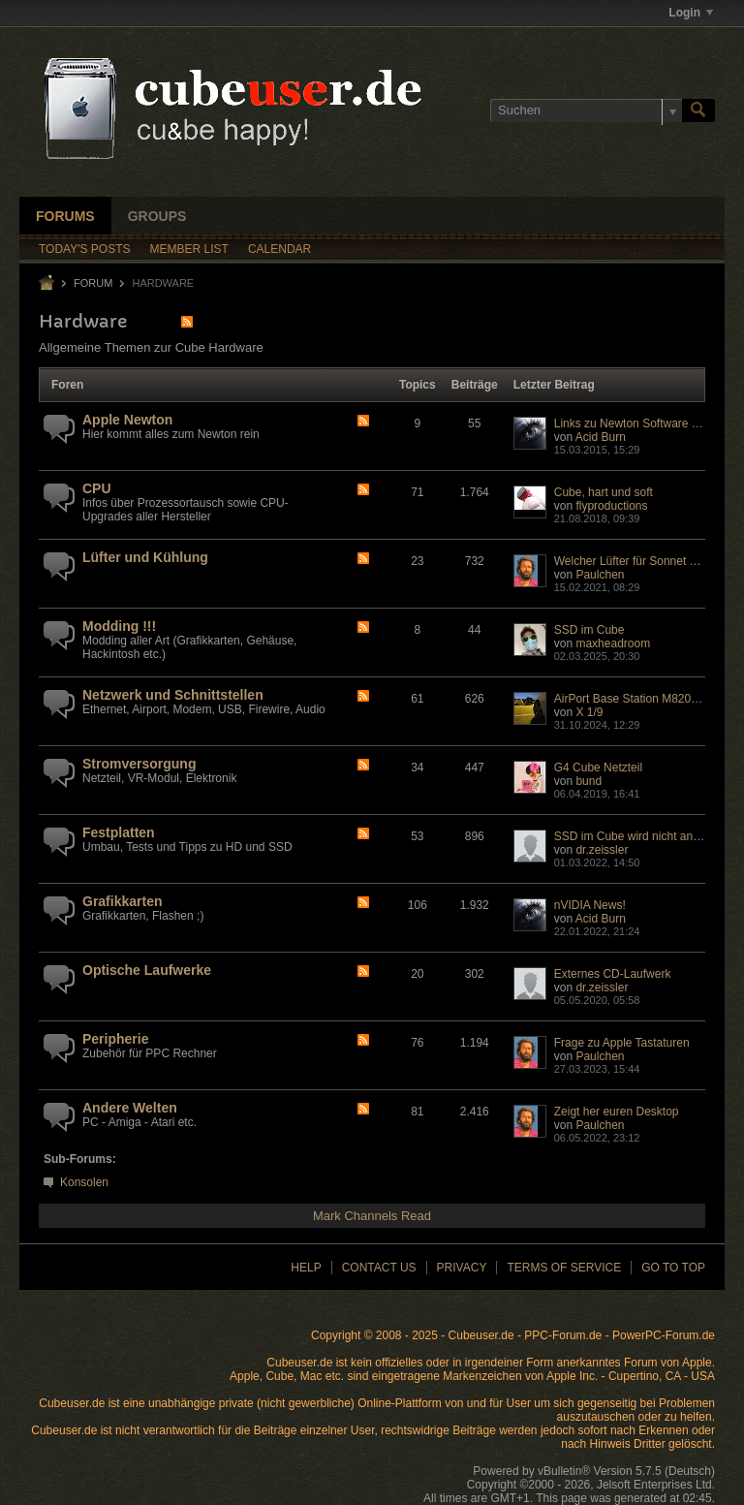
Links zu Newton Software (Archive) (646, 423)
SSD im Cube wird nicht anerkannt (642, 836)
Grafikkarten (122, 901)
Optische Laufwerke (146, 970)
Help (306, 1267)
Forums (65, 216)
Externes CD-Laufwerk (612, 974)
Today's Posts (85, 249)
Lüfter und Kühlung (145, 557)
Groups (157, 216)
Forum (93, 283)
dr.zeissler (601, 850)
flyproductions (611, 506)
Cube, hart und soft (603, 492)
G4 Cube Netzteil (598, 767)
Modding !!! (119, 626)
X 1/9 (589, 712)
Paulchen (599, 574)
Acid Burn (600, 437)
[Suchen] (586, 110)
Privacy (462, 1267)
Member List (189, 249)
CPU (96, 488)
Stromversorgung (139, 763)
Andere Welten (129, 1107)
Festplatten (118, 832)
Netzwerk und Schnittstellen (173, 695)
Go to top (673, 1267)
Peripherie (115, 1039)
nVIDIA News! (590, 905)
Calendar (279, 249)
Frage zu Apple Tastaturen (622, 1043)
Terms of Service (564, 1267)
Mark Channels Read (372, 1215)
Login (690, 12)
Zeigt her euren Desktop (616, 1111)
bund (588, 781)
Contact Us (379, 1267)
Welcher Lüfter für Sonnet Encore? (643, 561)
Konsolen (84, 1182)
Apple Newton (127, 419)
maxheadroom (612, 643)
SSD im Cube (589, 630)
